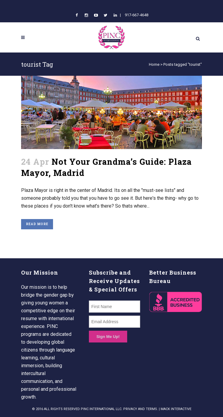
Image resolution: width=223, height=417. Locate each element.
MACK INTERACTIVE (176, 409)
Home (154, 64)
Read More (37, 224)
